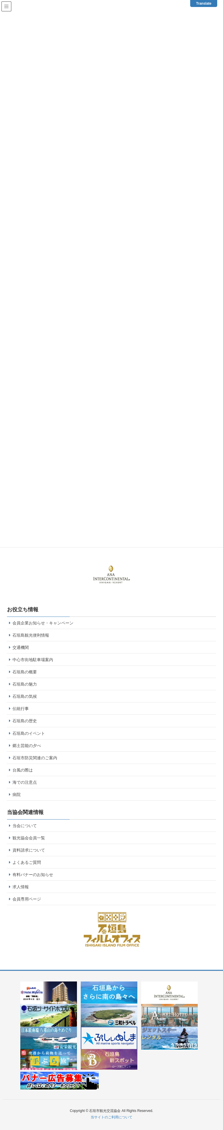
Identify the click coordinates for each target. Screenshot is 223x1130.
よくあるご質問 (26, 862)
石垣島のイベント (28, 733)
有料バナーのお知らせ (32, 874)
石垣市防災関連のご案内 (34, 757)
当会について (24, 825)
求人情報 (20, 886)
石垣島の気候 (24, 696)
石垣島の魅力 (24, 684)
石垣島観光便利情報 (30, 635)
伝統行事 (20, 708)
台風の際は (22, 770)
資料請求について (28, 850)
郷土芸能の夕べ (26, 745)
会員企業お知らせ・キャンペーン (42, 623)
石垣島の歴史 (24, 720)
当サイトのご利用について (111, 1117)
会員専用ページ (26, 899)
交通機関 (20, 647)
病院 (16, 794)
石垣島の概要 (24, 672)
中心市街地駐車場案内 (32, 659)
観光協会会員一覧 (28, 838)
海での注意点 (24, 782)
